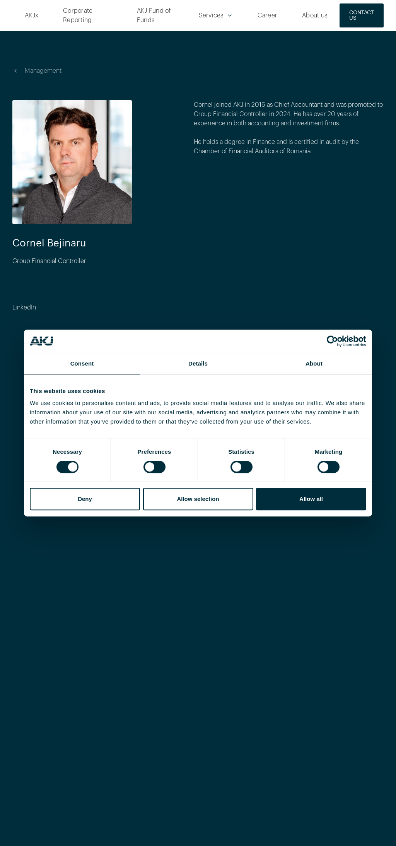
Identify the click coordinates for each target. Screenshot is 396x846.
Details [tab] (198, 363)
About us (314, 15)
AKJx (31, 15)
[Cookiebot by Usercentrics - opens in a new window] (332, 341)
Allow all (311, 499)
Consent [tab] (82, 363)
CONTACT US (361, 15)
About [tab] (314, 363)
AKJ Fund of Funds (154, 15)
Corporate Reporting (77, 15)
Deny (85, 499)
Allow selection (198, 499)
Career (268, 15)
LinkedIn (24, 307)
